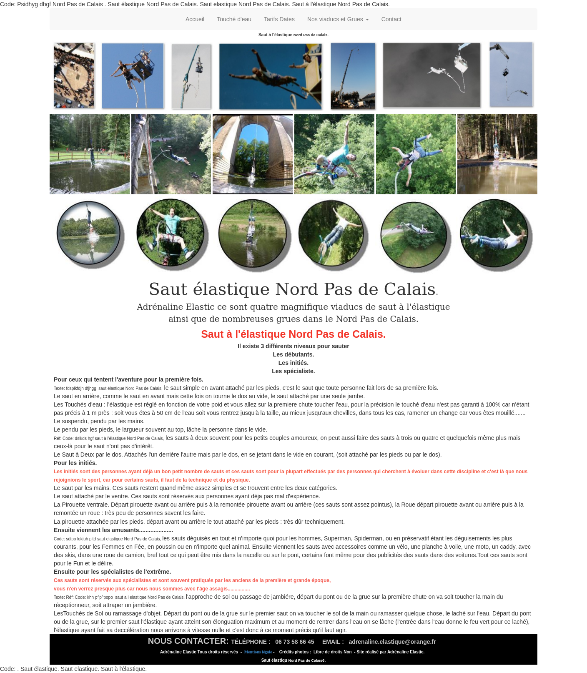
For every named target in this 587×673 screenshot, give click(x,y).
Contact (391, 19)
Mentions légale (258, 652)
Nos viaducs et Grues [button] (338, 19)
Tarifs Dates (279, 19)
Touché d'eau (234, 19)
